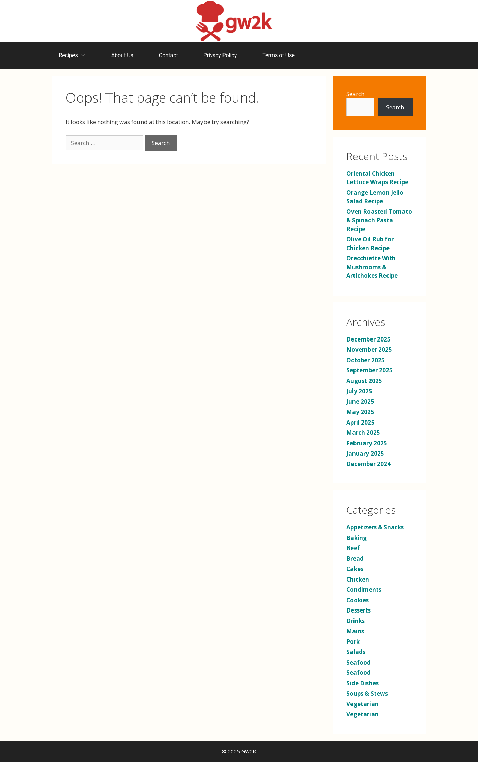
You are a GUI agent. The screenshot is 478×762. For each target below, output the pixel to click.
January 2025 (365, 453)
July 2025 (359, 391)
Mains (355, 631)
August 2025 (364, 381)
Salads (355, 652)
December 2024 (368, 464)
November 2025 (369, 349)
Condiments (363, 589)
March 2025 (363, 432)
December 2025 (368, 339)
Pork (353, 642)
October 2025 (365, 360)
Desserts (358, 610)
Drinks (355, 621)
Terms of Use (278, 55)
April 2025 (360, 422)
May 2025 (360, 412)
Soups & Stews (367, 693)
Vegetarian (362, 704)
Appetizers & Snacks (375, 527)
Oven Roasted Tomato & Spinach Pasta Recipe (379, 220)
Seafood (358, 662)
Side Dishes (362, 683)
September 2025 (369, 370)
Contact (168, 55)
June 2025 (360, 402)
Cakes (354, 569)
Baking (356, 538)
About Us (122, 55)
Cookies (357, 600)
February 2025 (366, 443)
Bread (355, 558)
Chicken (357, 579)
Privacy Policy (220, 55)
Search (355, 94)
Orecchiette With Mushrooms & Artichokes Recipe (372, 267)
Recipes (76, 55)
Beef (353, 548)
